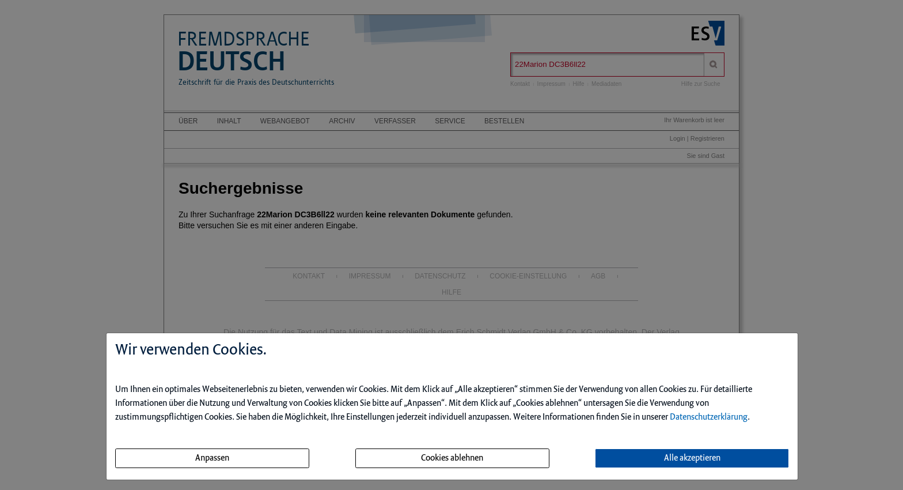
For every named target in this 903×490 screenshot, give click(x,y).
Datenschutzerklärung (709, 417)
